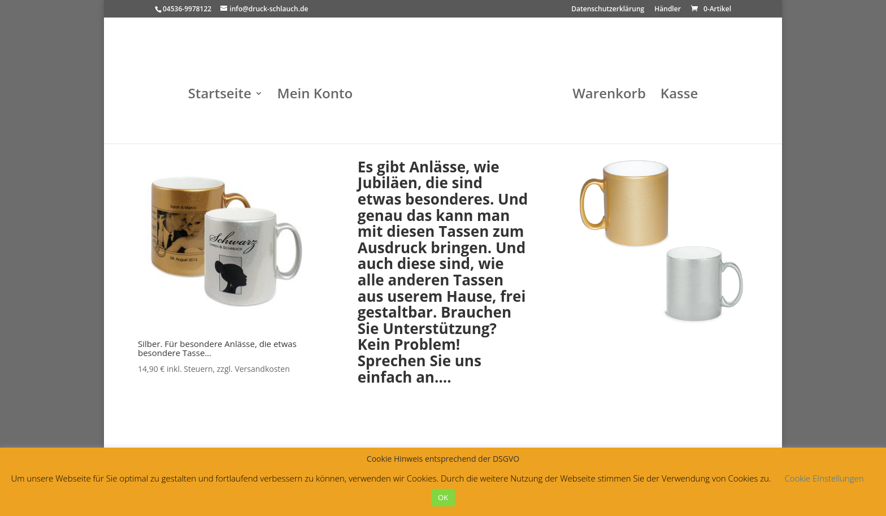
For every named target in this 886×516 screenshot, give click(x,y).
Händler (667, 10)
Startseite (219, 95)
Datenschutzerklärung (607, 10)
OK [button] (443, 497)
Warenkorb (609, 95)
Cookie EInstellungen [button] (823, 478)
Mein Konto (315, 95)
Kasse (679, 95)
